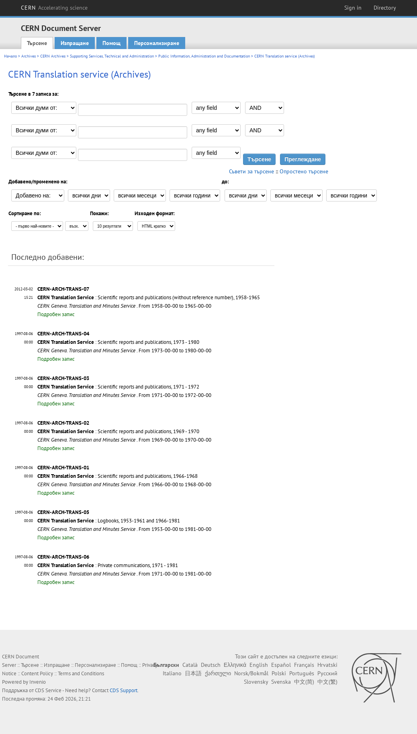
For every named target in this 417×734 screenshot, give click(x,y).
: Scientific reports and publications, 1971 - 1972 (118, 386)
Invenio (37, 681)
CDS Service (48, 690)
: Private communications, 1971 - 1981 (107, 565)
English (258, 664)
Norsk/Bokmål (251, 673)
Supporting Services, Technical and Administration (112, 56)
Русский (327, 673)
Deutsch (211, 664)
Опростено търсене (304, 171)
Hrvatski (327, 664)
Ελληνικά (235, 664)
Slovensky (256, 681)
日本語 (193, 673)
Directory (385, 7)
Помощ (111, 43)
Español (281, 664)
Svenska (281, 681)
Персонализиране (156, 43)
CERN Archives (52, 56)
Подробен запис (56, 314)
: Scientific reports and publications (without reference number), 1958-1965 (148, 297)
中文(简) (304, 681)
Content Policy (37, 673)
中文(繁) (327, 681)
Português (301, 673)
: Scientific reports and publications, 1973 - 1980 (118, 342)
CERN (54, 7)
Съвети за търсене (251, 171)
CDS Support (123, 690)
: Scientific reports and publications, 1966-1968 (117, 476)
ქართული (218, 673)
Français (304, 664)
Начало (10, 56)
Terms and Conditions (81, 673)
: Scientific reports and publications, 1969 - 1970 (118, 431)
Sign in (353, 7)
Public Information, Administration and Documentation (204, 56)
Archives (28, 56)
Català (190, 664)
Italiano (172, 673)
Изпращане (75, 43)
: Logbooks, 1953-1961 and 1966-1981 (108, 520)
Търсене (37, 43)
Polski (279, 673)
